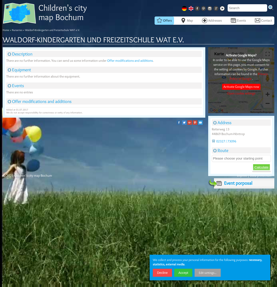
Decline (162, 273)
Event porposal (233, 183)
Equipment (19, 69)
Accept (183, 273)
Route (220, 150)
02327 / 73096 (224, 141)
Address (222, 122)
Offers (164, 20)
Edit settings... (207, 273)
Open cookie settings (241, 93)
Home (6, 30)
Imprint (242, 176)
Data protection (260, 176)
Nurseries (17, 30)
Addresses (212, 20)
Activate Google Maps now (241, 87)
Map (187, 20)
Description (20, 54)
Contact (263, 20)
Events (238, 20)
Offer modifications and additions (130, 61)
